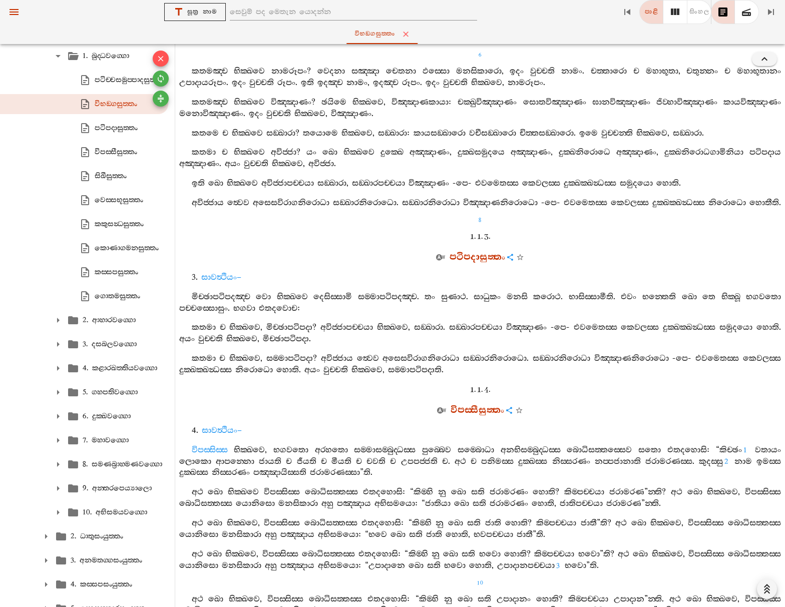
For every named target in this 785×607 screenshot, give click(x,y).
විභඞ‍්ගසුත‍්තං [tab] (394, 34)
